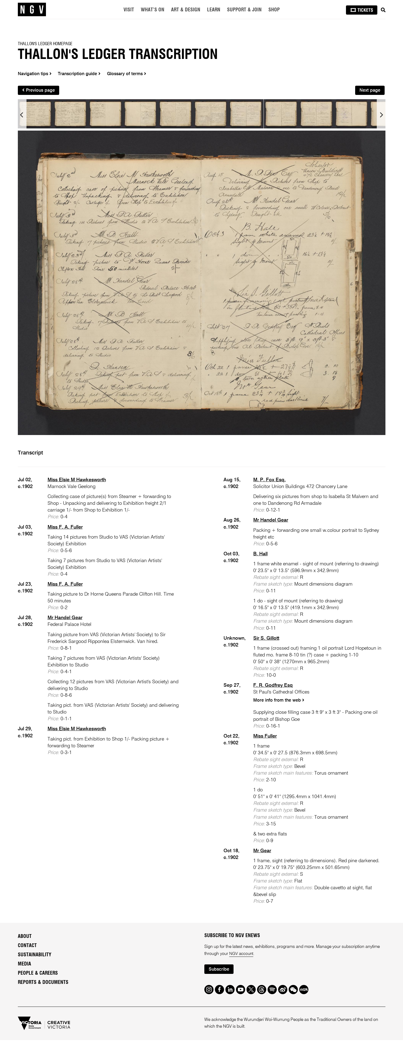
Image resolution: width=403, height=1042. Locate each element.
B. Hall (260, 555)
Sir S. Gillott (266, 639)
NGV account (241, 955)
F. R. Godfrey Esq (273, 686)
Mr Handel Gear (65, 619)
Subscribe (219, 971)
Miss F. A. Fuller (65, 528)
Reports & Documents (43, 984)
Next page (369, 91)
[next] (381, 116)
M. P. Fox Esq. (269, 481)
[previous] (22, 116)
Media (24, 965)
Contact (27, 947)
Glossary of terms (130, 74)
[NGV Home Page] (32, 9)
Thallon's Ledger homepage (45, 44)
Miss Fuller (265, 737)
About (25, 938)
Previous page (39, 91)
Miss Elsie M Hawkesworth (77, 481)
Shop (274, 10)
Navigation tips (35, 74)
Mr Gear (262, 852)
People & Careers (38, 975)
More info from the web (279, 701)
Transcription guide (81, 74)
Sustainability (34, 956)
